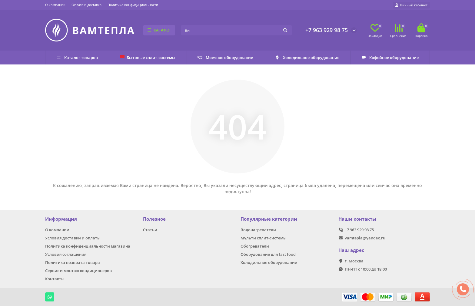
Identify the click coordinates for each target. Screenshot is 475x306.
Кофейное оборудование (390, 57)
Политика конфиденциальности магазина (87, 246)
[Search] (236, 30)
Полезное (154, 219)
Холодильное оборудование (307, 57)
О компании (55, 4)
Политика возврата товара (72, 262)
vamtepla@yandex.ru (365, 238)
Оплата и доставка (86, 4)
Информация (61, 219)
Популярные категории (269, 219)
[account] (411, 5)
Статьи (150, 229)
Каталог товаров (77, 57)
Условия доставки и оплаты (73, 238)
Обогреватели (255, 246)
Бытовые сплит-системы (147, 57)
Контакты (55, 278)
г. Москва (354, 261)
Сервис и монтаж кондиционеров (78, 270)
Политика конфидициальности (133, 4)
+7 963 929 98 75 (326, 30)
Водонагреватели (258, 229)
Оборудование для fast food (268, 254)
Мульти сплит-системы (264, 238)
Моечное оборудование (225, 57)
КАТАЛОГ (159, 30)
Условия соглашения (65, 254)
